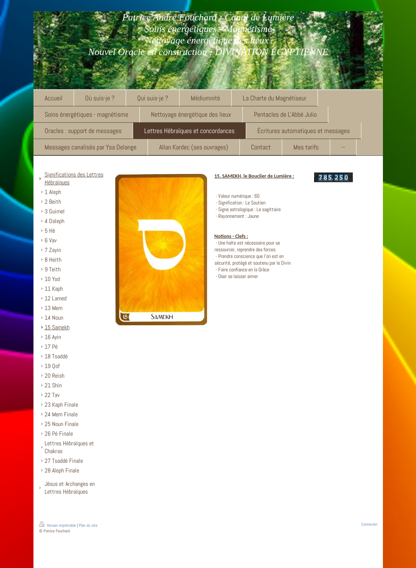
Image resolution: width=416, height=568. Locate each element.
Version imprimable (58, 525)
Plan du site (88, 525)
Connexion (369, 524)
